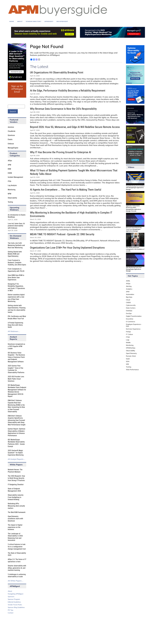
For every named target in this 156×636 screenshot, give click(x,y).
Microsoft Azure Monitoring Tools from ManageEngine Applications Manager (133, 229)
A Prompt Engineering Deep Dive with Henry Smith (15, 325)
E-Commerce (130, 322)
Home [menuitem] (11, 21)
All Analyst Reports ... (16, 459)
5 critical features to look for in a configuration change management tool (17, 546)
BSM (9, 169)
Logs (127, 340)
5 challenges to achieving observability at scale (17, 575)
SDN (127, 361)
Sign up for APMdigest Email (17, 89)
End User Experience (133, 329)
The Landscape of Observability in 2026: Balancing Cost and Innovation (15, 537)
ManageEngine (13, 148)
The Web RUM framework (16, 512)
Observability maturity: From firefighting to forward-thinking (16, 497)
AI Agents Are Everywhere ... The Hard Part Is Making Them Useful (65, 189)
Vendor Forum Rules (15, 605)
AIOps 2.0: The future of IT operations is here (17, 560)
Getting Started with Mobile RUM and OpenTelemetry (15, 254)
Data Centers (130, 308)
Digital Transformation (133, 316)
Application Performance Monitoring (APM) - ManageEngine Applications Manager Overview (133, 208)
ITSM (128, 337)
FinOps (128, 332)
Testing (10, 202)
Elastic (10, 139)
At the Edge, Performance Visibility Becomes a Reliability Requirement (67, 90)
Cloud (128, 300)
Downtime (129, 319)
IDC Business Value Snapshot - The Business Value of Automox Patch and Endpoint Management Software (16, 357)
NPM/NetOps (130, 348)
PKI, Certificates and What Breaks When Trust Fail (17, 317)
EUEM (10, 173)
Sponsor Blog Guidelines (16, 607)
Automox (11, 127)
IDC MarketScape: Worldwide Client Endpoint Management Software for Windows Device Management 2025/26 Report (17, 390)
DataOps (129, 311)
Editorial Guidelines (14, 602)
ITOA (9, 181)
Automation (130, 294)
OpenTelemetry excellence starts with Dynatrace (15, 518)
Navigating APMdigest (15, 594)
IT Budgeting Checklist (16, 485)
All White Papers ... (15, 581)
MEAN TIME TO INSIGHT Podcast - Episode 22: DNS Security (62, 234)
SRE (127, 364)
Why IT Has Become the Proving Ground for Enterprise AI (60, 152)
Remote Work (131, 356)
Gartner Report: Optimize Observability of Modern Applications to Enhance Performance (16, 432)
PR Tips (10, 610)
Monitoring (11, 190)
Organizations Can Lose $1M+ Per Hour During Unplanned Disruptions (67, 247)
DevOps (129, 313)
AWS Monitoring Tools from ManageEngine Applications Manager (133, 269)
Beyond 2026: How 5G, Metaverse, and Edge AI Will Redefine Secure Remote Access (75, 127)
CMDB (128, 302)
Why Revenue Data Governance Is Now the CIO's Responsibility (63, 108)
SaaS (128, 359)
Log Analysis (12, 185)
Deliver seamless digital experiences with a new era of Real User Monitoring (16, 298)
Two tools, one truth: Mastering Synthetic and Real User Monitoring (16, 245)
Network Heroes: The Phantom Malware (15, 471)
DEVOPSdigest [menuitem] (62, 21)
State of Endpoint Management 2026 (14, 490)
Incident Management (15, 177)
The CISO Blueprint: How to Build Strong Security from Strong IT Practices (16, 478)
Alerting (128, 286)
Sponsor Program (14, 599)
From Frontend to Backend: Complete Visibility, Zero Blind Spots (17, 262)
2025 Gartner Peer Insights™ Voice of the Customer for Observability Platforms (16, 369)
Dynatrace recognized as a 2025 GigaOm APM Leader (16, 346)
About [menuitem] (20, 21)
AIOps (10, 161)
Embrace (11, 144)
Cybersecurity (131, 305)
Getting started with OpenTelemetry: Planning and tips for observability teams (16, 308)
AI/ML (128, 281)
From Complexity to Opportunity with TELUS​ (16, 270)
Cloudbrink (11, 131)
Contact (10, 613)
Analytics (129, 289)
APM (9, 165)
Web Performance (132, 370)
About (10, 591)
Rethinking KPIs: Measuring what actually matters (16, 506)
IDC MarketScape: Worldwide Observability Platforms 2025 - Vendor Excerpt (16, 443)
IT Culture (129, 334)
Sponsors (11, 597)
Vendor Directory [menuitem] (33, 21)
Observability (12, 198)
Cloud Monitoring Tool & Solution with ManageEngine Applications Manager (135, 187)
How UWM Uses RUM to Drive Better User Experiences (16, 277)
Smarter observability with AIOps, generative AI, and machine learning (17, 568)
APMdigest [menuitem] (49, 21)
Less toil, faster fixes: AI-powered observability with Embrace (16, 226)
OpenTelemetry (131, 353)
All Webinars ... (14, 331)
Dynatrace (11, 135)
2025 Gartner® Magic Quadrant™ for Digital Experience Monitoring (16, 452)
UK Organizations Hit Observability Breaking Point (56, 72)
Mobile (128, 342)
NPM (9, 194)
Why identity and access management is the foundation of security (135, 249)
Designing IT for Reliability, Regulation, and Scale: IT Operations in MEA (16, 287)
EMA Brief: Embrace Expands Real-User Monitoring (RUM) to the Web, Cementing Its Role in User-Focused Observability (16, 406)
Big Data (129, 297)
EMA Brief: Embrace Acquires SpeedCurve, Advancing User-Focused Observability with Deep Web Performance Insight (16, 420)
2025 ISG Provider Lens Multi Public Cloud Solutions (16, 379)
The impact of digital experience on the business (15, 527)
